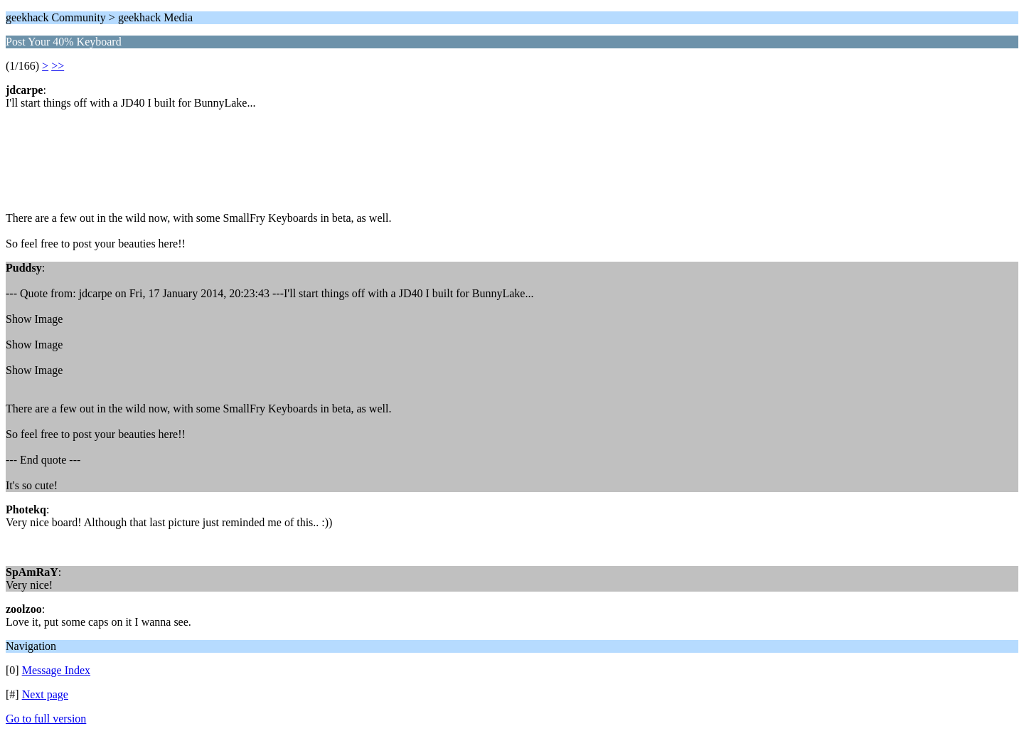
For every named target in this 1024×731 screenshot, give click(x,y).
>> (57, 66)
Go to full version (46, 719)
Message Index (56, 670)
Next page (45, 694)
